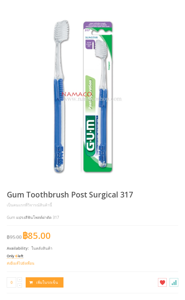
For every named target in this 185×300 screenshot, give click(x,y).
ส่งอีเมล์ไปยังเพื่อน (20, 263)
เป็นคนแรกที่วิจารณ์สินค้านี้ (29, 204)
